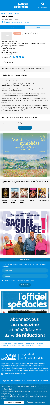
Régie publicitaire (30, 343)
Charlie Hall (32, 43)
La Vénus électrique (4, 201)
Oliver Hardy (24, 43)
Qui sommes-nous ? (7, 343)
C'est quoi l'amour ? (13, 201)
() (33, 84)
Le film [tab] (12, 27)
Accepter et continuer (14, 402)
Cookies (39, 345)
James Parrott (13, 41)
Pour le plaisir (22, 201)
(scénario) (22, 89)
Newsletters (13, 345)
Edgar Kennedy (40, 43)
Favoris (26, 22)
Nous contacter (18, 343)
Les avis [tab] (37, 27)
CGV (19, 345)
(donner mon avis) (16, 22)
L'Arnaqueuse (42, 200)
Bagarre (31, 200)
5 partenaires (14, 395)
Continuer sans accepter (36, 402)
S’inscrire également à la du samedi (19, 280)
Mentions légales (30, 345)
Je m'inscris (25, 285)
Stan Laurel (17, 43)
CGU (23, 345)
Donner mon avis (25, 128)
